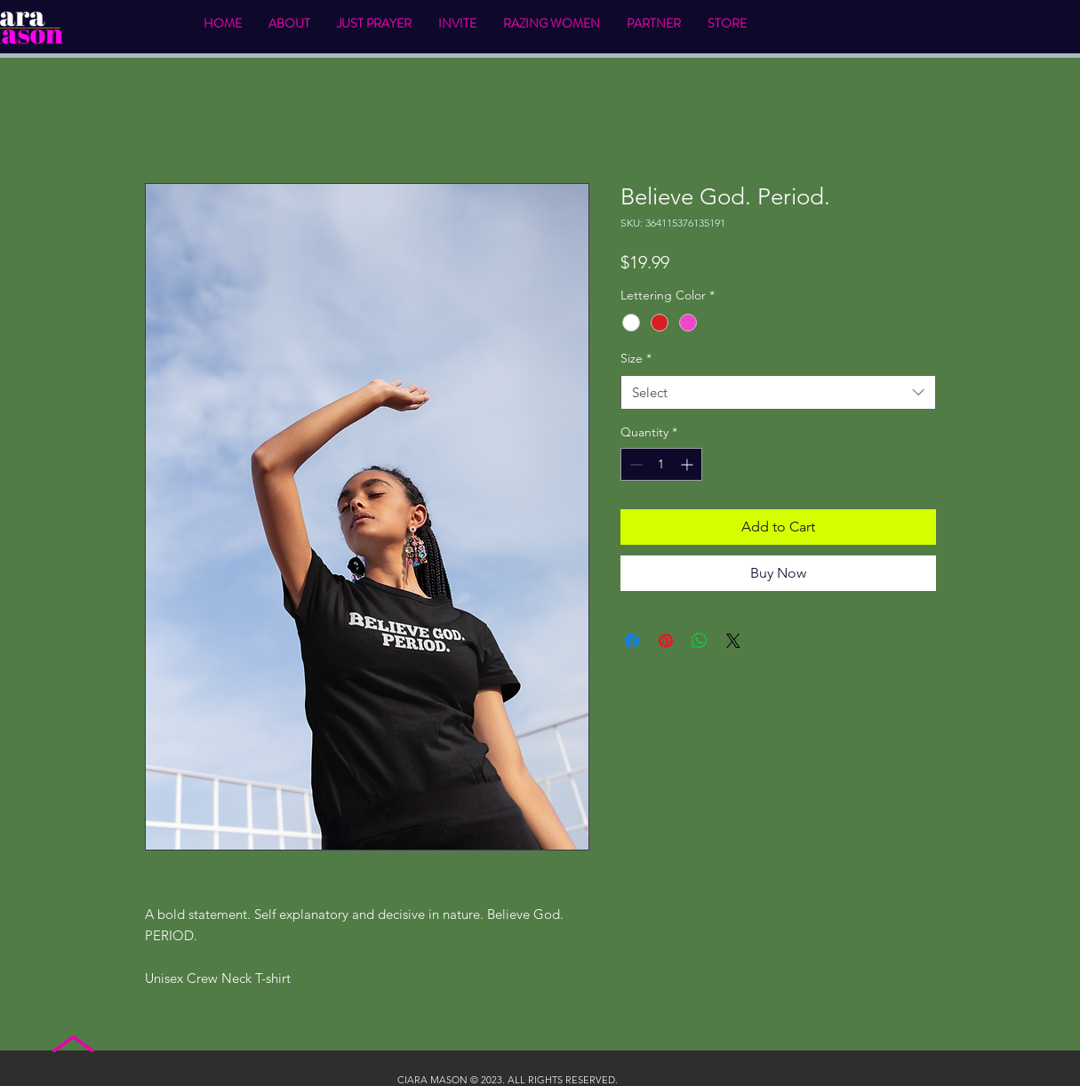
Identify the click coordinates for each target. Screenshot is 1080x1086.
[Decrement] (634, 464)
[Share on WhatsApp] (699, 640)
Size (636, 358)
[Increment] (688, 464)
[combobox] (778, 392)
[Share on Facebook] (632, 640)
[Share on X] (733, 640)
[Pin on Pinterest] (665, 640)
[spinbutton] (661, 464)
